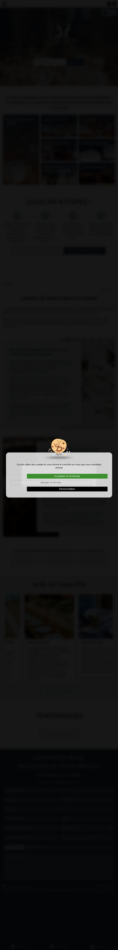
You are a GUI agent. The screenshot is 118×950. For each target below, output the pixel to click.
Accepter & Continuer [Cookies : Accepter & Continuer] (67, 476)
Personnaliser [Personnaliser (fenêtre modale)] (67, 489)
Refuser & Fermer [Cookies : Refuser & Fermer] (51, 482)
